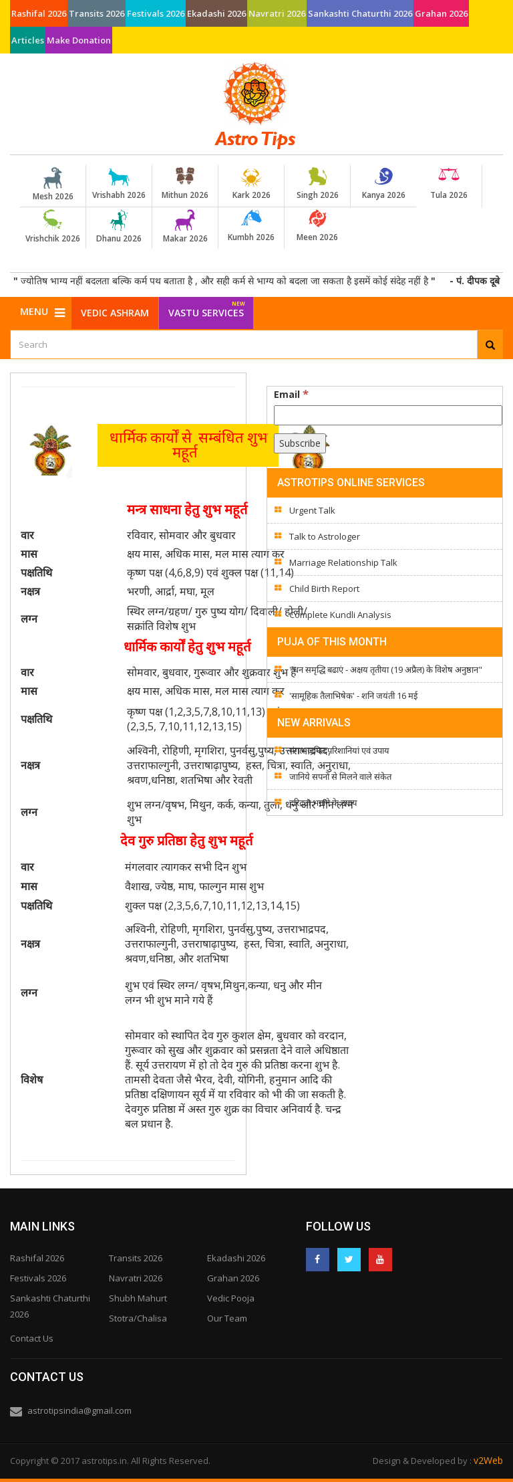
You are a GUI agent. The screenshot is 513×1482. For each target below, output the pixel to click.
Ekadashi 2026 (216, 13)
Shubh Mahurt (138, 1298)
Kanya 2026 (383, 184)
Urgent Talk (312, 510)
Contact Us (31, 1338)
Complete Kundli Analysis (340, 615)
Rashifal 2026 (38, 13)
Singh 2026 (317, 184)
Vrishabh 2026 (119, 184)
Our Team (227, 1318)
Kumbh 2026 (251, 226)
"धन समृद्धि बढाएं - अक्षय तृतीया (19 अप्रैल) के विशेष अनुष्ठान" (385, 669)
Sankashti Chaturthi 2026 (360, 13)
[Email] (388, 415)
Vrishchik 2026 (53, 226)
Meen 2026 (317, 226)
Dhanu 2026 (119, 226)
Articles (27, 40)
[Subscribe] (300, 443)
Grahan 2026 (441, 13)
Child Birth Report (324, 589)
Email (291, 394)
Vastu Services (206, 308)
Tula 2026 (449, 184)
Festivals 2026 (155, 13)
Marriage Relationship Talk (343, 562)
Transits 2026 (96, 13)
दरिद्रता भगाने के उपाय (323, 803)
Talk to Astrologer (324, 536)
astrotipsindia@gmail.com (79, 1410)
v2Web (488, 1460)
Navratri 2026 (276, 13)
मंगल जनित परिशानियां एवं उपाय (339, 750)
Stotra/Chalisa (138, 1318)
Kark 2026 (251, 184)
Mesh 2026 (53, 184)
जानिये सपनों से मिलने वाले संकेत (340, 776)
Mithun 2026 (185, 184)
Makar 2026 (185, 226)
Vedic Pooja (230, 1298)
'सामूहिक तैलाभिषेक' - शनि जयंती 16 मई (353, 696)
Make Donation (79, 40)
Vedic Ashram (115, 312)
